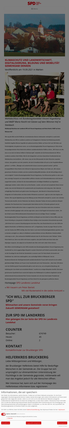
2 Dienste (9, 418)
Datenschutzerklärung (33, 409)
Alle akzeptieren (62, 423)
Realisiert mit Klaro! (63, 426)
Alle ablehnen (6, 423)
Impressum (61, 409)
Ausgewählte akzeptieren (33, 423)
